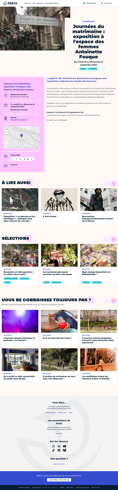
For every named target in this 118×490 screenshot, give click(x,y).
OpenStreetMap (31, 147)
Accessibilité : (45, 487)
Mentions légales (24, 487)
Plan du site (96, 487)
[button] (21, 135)
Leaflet (21, 147)
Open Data (70, 487)
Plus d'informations (18, 120)
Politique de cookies (82, 487)
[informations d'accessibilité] (22, 159)
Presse (62, 487)
